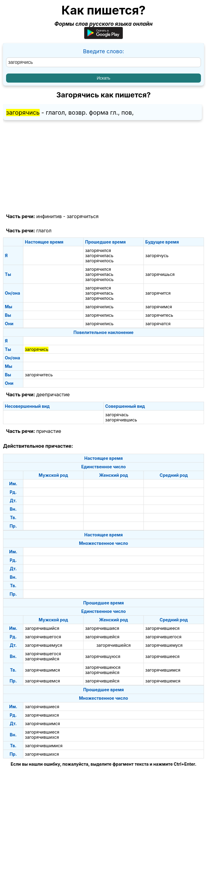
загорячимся (158, 306)
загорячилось (99, 260)
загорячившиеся (42, 706)
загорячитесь (159, 315)
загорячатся (157, 323)
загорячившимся (42, 669)
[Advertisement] (103, 167)
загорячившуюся (102, 656)
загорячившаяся (102, 628)
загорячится (158, 293)
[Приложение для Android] (103, 37)
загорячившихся (42, 715)
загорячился (98, 250)
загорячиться (82, 216)
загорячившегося (43, 636)
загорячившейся (102, 636)
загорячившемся (42, 680)
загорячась (117, 414)
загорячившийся (42, 628)
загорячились (99, 306)
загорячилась (99, 255)
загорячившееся (162, 628)
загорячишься (160, 274)
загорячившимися (43, 745)
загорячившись (121, 419)
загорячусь (157, 255)
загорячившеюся (102, 667)
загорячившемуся (43, 645)
